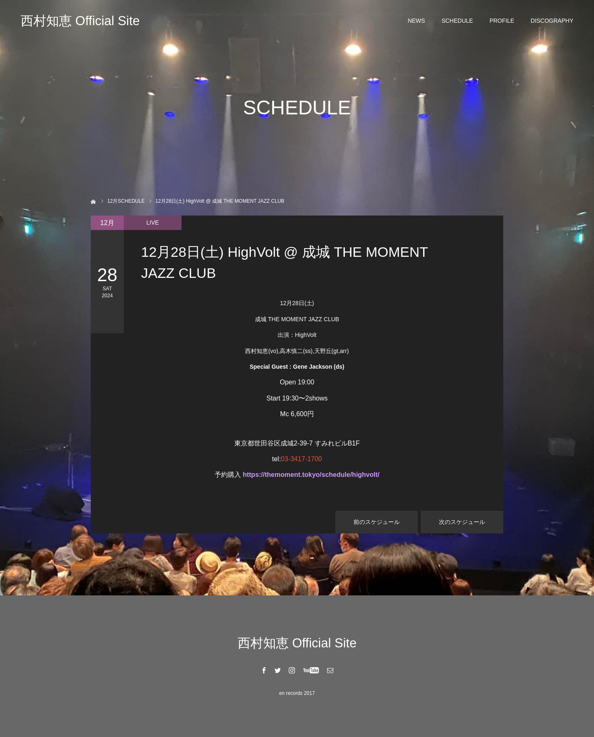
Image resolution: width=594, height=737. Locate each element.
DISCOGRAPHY (552, 20)
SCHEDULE (457, 20)
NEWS (416, 20)
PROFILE (502, 20)
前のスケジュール (377, 522)
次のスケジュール (462, 522)
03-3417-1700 (301, 458)
